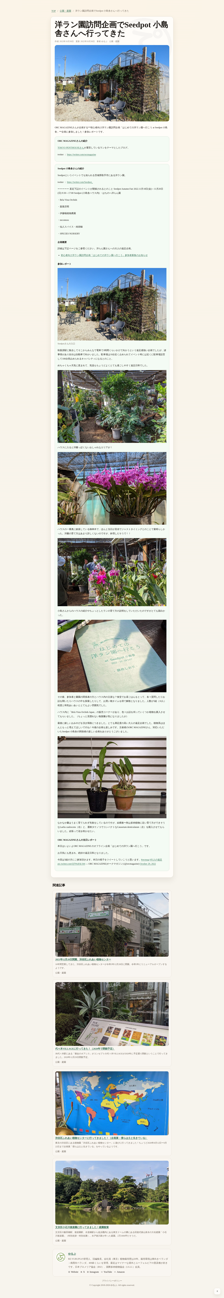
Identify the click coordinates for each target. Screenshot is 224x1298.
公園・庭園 (65, 11)
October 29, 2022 (148, 864)
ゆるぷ (104, 41)
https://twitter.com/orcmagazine (81, 154)
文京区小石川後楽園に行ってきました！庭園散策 (82, 1227)
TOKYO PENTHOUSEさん (71, 147)
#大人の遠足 (156, 859)
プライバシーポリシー (112, 1281)
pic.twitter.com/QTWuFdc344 (71, 864)
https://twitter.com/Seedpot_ (80, 182)
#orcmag (145, 859)
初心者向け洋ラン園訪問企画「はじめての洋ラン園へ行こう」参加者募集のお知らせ (104, 255)
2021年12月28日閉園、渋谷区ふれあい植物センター (83, 959)
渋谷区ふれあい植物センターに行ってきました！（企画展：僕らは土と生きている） (101, 1138)
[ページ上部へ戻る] (217, 1291)
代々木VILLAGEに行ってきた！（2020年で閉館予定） (85, 1048)
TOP (53, 11)
